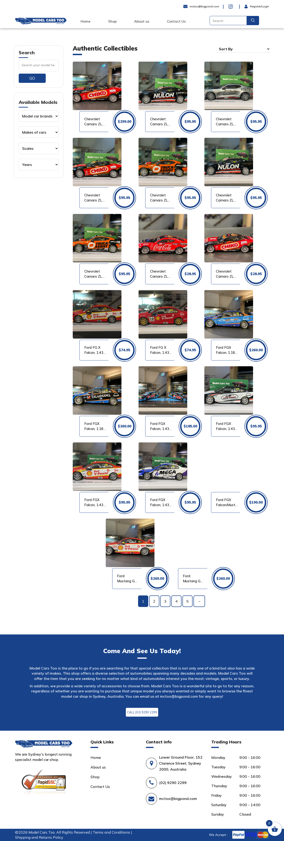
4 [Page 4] (176, 601)
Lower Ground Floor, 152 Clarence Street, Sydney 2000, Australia (180, 763)
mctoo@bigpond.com (179, 696)
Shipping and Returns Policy (39, 837)
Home (86, 21)
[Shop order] (243, 48)
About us (141, 21)
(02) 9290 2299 (173, 782)
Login (249, 6)
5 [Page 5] (187, 601)
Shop (112, 21)
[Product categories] (39, 116)
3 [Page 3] (165, 601)
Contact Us (176, 21)
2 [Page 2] (154, 601)
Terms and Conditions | (112, 832)
